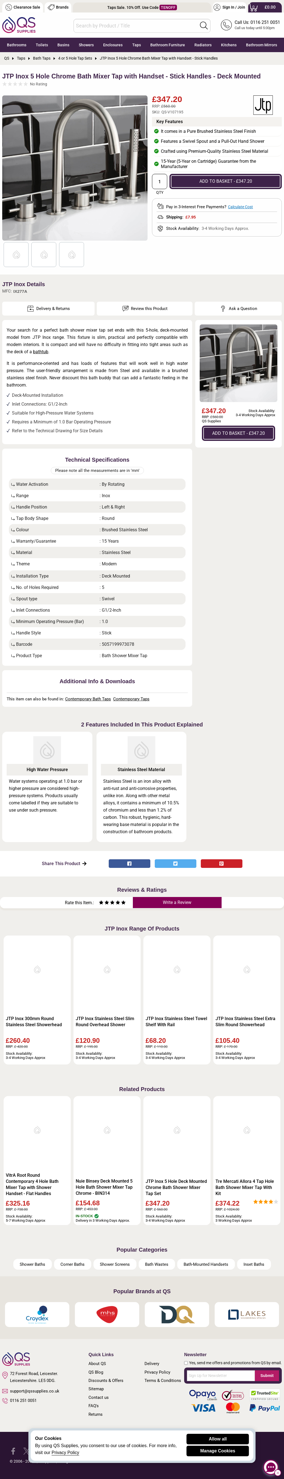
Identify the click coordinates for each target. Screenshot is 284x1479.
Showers (86, 45)
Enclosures (113, 45)
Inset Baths (254, 1264)
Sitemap (96, 1388)
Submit (266, 1375)
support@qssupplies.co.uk (30, 1391)
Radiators (203, 45)
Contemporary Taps (131, 699)
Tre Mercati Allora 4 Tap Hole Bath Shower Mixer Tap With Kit (244, 1187)
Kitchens (229, 45)
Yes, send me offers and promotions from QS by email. (235, 1363)
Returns (95, 1414)
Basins (63, 45)
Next (141, 168)
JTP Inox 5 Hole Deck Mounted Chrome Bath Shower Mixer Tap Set (176, 1187)
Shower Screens (115, 1264)
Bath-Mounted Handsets (206, 1264)
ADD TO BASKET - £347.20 (225, 181)
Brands (58, 7)
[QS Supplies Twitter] (26, 1450)
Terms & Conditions (162, 1380)
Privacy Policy (157, 1372)
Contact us (98, 1397)
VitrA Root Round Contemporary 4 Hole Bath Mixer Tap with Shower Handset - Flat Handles (32, 1184)
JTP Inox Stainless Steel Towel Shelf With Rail (176, 1021)
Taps (136, 45)
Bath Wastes (156, 1264)
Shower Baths (32, 1264)
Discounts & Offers (105, 1380)
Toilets (42, 45)
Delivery (151, 1363)
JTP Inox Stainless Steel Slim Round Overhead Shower (105, 1021)
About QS (97, 1363)
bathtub (40, 351)
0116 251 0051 (19, 1401)
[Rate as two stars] (104, 903)
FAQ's (93, 1405)
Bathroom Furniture (167, 45)
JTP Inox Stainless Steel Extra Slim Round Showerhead (245, 1021)
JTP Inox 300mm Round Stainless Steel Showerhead (34, 1021)
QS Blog (95, 1372)
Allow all (218, 1439)
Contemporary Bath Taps (88, 699)
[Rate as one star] (101, 903)
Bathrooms (16, 45)
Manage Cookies (217, 1450)
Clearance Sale (22, 7)
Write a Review (177, 902)
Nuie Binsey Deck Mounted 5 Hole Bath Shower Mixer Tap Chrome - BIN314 (104, 1187)
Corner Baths (72, 1264)
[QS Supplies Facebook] (13, 1450)
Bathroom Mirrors (261, 45)
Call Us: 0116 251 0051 (257, 22)
